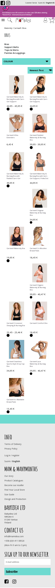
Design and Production (15, 499)
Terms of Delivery (12, 444)
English (16, 461)
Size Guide (9, 494)
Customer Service (31, 3)
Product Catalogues (13, 480)
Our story (8, 476)
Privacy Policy (10, 448)
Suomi (7, 461)
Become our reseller (14, 485)
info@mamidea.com (14, 536)
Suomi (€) (41, 3)
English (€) (50, 3)
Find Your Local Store (14, 489)
